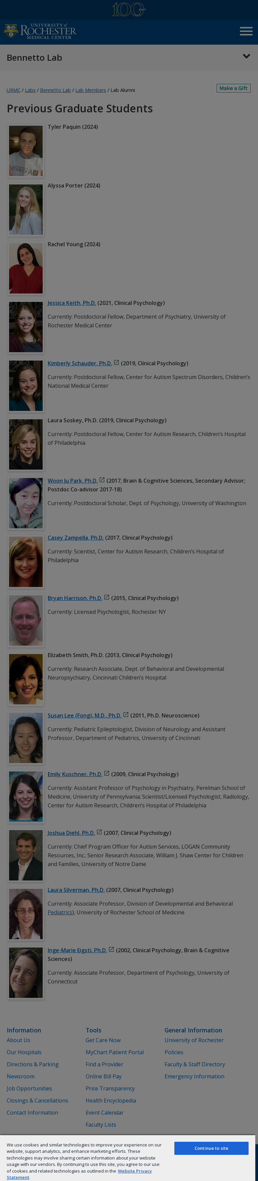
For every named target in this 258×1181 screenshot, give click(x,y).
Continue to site (211, 1148)
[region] (127, 1157)
